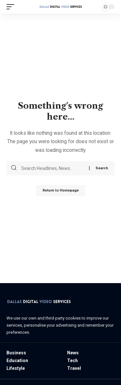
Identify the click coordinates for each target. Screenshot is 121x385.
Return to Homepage (61, 190)
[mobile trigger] (11, 6)
